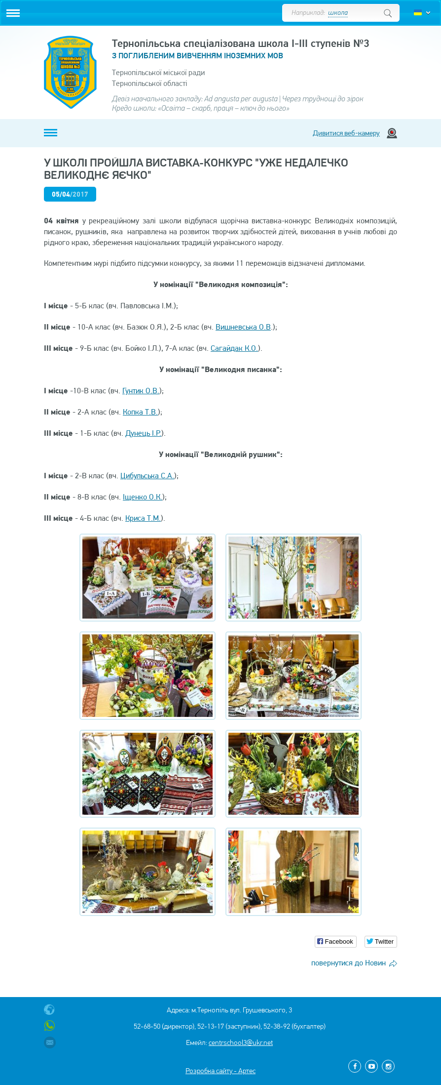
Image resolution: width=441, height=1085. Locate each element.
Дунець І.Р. (143, 433)
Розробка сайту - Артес (220, 1070)
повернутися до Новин (348, 962)
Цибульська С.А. (147, 475)
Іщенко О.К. (142, 496)
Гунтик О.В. (140, 390)
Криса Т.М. (143, 518)
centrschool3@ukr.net (241, 1042)
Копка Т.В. (140, 412)
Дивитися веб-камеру (346, 132)
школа (338, 13)
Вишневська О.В (243, 327)
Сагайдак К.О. (234, 348)
